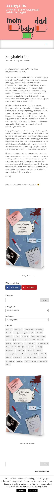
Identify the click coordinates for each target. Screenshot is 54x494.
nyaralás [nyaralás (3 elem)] (30, 350)
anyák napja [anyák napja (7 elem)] (29, 329)
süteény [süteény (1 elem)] (27, 357)
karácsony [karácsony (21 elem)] (18, 343)
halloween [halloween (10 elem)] (22, 340)
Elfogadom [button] (21, 490)
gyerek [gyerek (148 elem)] (41, 336)
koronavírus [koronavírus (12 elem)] (43, 343)
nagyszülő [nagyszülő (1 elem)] (10, 350)
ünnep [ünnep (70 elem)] (43, 361)
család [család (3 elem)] (9, 336)
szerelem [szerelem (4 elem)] (10, 354)
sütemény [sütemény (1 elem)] (18, 357)
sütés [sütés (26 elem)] (43, 357)
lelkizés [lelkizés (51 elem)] (29, 347)
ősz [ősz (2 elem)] (8, 365)
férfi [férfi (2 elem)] (33, 336)
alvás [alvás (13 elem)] (9, 329)
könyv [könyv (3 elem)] (21, 347)
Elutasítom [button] (32, 490)
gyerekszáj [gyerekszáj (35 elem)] (11, 340)
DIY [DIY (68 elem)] (16, 336)
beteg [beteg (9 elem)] (24, 333)
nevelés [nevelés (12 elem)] (20, 350)
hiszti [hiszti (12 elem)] (32, 340)
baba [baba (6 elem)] (8, 333)
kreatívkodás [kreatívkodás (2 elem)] (11, 347)
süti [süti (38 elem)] (35, 357)
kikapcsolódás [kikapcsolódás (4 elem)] (30, 343)
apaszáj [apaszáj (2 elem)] (39, 329)
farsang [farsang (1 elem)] (25, 336)
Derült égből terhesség (27, 276)
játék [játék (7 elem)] (8, 343)
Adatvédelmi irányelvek (41, 471)
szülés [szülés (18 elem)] (43, 354)
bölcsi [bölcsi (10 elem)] (39, 333)
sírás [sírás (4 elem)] (8, 357)
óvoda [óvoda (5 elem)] (35, 361)
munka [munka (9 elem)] (39, 347)
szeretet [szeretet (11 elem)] (20, 354)
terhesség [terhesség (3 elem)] (10, 361)
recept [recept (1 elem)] (39, 350)
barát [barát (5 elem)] (16, 333)
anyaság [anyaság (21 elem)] (18, 329)
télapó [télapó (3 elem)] (20, 361)
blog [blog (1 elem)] (31, 333)
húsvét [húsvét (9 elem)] (40, 340)
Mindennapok (24, 61)
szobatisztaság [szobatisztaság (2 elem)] (32, 354)
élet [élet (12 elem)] (27, 361)
